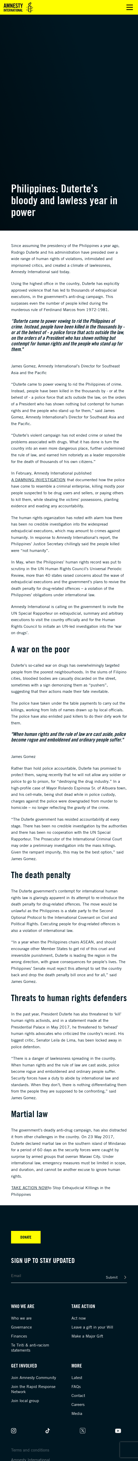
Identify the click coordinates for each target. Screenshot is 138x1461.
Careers (78, 1404)
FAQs (76, 1386)
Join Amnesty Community (33, 1377)
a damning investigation (38, 479)
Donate (25, 1237)
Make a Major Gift (87, 1336)
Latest (76, 1377)
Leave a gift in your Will (92, 1327)
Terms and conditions (30, 1450)
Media (76, 1413)
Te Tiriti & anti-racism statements (30, 1347)
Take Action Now (29, 1187)
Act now (78, 1318)
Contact (78, 1395)
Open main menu (129, 7)
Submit (112, 1277)
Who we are (21, 1318)
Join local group (25, 1400)
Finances (19, 1336)
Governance (21, 1327)
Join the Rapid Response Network (33, 1389)
